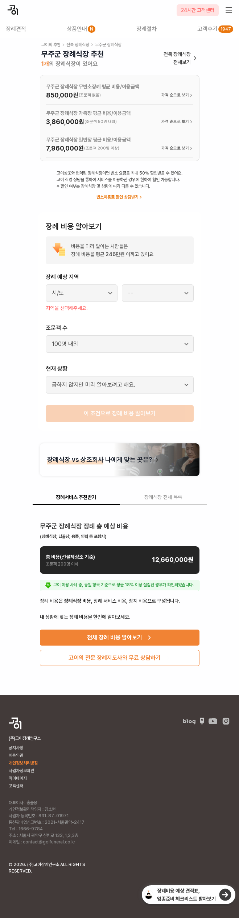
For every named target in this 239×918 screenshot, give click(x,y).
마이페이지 (18, 778)
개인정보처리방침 (23, 763)
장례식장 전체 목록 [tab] (163, 497)
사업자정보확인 (21, 770)
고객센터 (16, 786)
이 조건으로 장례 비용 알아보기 (120, 413)
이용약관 (16, 755)
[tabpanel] (120, 591)
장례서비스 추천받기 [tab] (76, 497)
